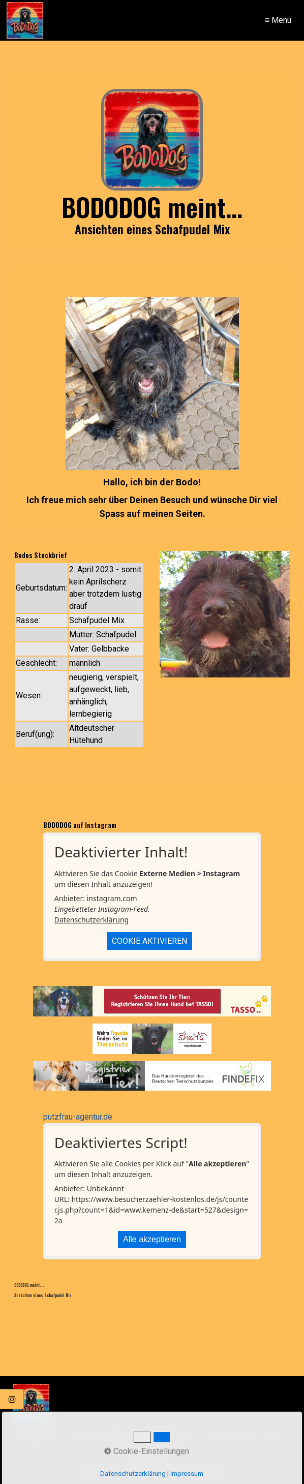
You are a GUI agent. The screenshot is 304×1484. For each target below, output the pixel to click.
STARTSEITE (40, 1436)
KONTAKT (152, 1452)
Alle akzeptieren (152, 1239)
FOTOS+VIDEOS (228, 1436)
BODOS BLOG (168, 1436)
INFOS (275, 1436)
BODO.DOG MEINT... (103, 1436)
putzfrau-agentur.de (77, 1117)
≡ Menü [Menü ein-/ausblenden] (278, 20)
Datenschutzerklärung (91, 919)
